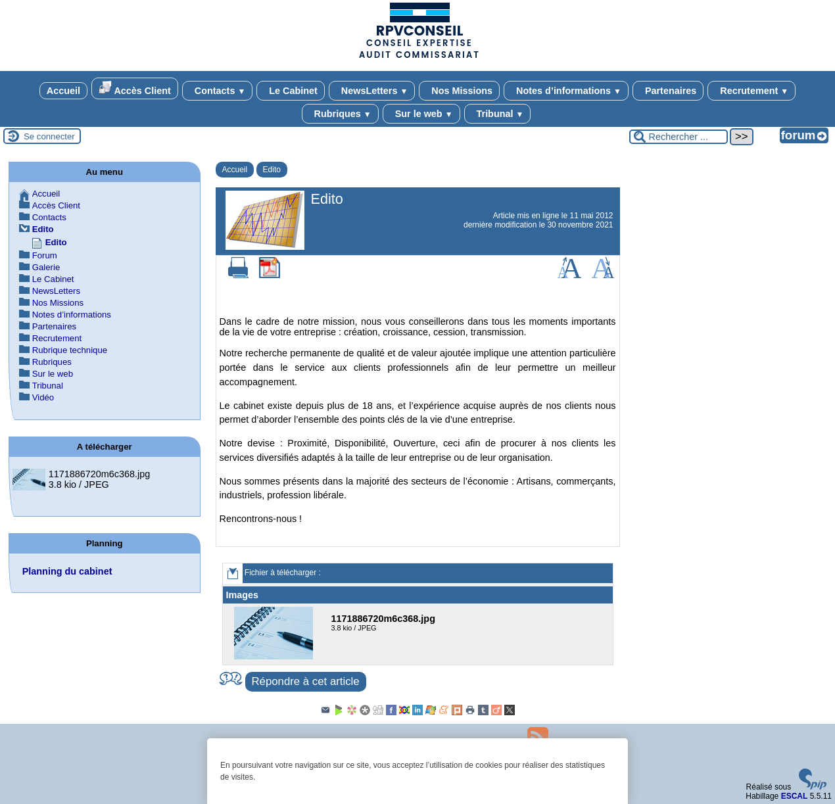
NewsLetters (372, 90)
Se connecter (49, 136)
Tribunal (497, 113)
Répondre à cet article (306, 681)
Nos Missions (459, 90)
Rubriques (340, 113)
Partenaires (668, 90)
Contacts (217, 90)
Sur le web (421, 113)
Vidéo (43, 397)
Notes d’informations (566, 90)
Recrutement (751, 90)
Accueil (63, 90)
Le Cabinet (291, 90)
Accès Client (135, 88)
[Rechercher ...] (678, 137)
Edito (272, 169)
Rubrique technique (69, 350)
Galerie (46, 267)
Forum (44, 255)
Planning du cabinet (67, 571)
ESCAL (794, 796)
